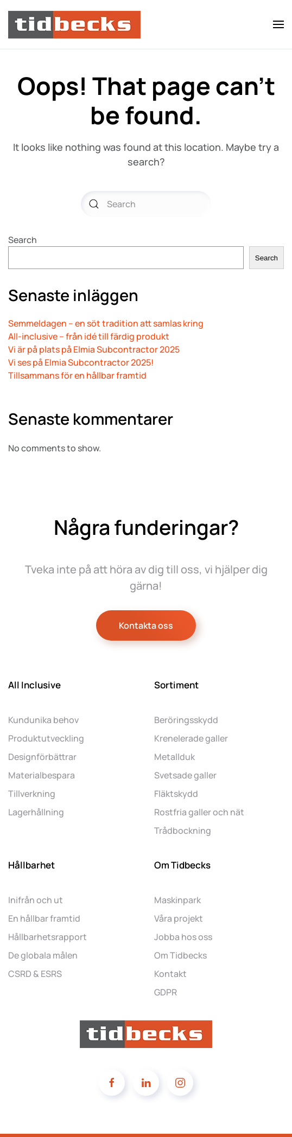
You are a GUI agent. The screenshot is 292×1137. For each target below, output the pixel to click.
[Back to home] (76, 24)
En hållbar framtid (44, 918)
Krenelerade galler (191, 738)
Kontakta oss (146, 625)
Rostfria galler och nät (199, 812)
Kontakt (170, 974)
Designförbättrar (42, 757)
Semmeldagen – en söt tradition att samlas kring (106, 323)
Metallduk (174, 757)
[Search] (146, 204)
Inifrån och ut (35, 900)
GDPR (165, 992)
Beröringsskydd (186, 720)
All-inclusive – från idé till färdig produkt (88, 336)
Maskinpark (177, 900)
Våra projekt (178, 918)
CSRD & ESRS (35, 974)
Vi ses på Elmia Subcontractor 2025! (81, 362)
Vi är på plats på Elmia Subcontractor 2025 (94, 349)
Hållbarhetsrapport (47, 937)
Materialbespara (41, 775)
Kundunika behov (43, 720)
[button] (278, 24)
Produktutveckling (46, 738)
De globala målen (43, 955)
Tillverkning (31, 794)
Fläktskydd (176, 794)
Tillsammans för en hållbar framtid (77, 375)
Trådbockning (182, 830)
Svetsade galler (185, 775)
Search (22, 240)
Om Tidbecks (180, 955)
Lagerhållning (36, 812)
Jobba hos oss (183, 937)
